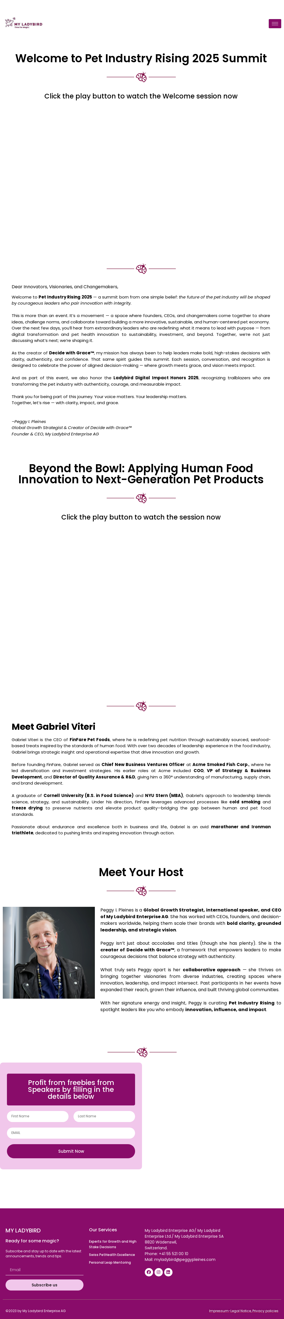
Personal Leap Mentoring (110, 1262)
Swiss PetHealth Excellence (112, 1254)
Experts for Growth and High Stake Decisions (112, 1244)
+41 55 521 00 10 (173, 1253)
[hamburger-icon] (275, 23)
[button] (71, 1089)
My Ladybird (23, 1230)
